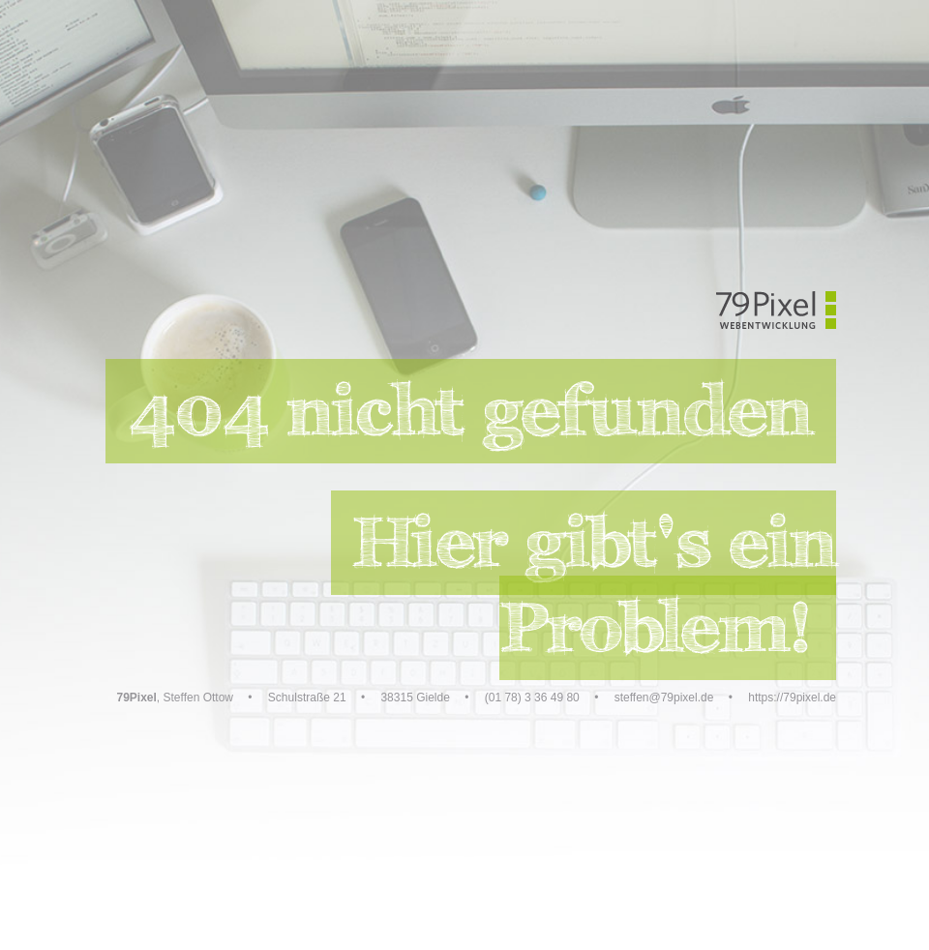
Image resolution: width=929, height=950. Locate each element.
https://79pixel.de (792, 697)
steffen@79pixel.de (664, 697)
